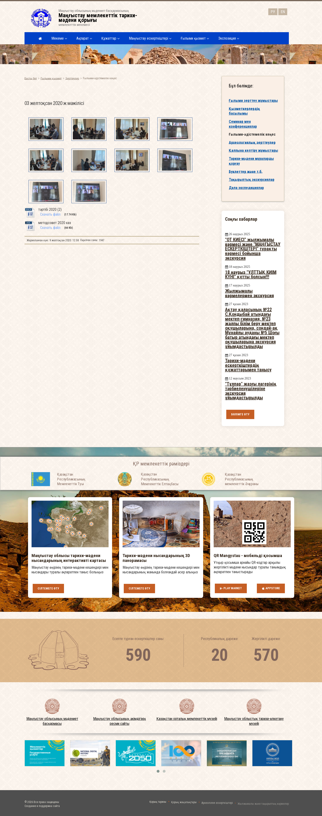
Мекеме (59, 38)
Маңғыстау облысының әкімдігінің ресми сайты (119, 721)
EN (283, 10)
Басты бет (31, 78)
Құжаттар (110, 38)
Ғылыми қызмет (195, 38)
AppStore (271, 588)
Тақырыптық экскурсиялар (251, 184)
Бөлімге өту (240, 414)
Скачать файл (50, 263)
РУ (273, 10)
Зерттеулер (72, 78)
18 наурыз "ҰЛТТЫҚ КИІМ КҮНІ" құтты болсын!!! (250, 274)
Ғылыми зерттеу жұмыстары (253, 105)
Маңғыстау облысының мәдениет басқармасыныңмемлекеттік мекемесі (101, 18)
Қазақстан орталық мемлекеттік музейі (186, 718)
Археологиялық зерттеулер (252, 147)
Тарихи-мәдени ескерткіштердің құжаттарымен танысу (248, 365)
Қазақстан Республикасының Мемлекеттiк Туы (71, 492)
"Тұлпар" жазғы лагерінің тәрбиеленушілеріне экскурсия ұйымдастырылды (250, 390)
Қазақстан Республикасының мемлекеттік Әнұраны (241, 492)
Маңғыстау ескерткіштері (150, 38)
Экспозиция (228, 38)
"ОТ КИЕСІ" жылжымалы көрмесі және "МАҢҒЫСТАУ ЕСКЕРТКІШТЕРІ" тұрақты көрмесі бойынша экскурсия (252, 249)
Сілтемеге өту (48, 588)
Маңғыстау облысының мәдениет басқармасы (52, 721)
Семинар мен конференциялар (243, 128)
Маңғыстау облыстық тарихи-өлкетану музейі (254, 721)
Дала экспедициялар (246, 192)
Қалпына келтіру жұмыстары (253, 154)
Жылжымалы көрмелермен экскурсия (249, 293)
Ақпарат (84, 38)
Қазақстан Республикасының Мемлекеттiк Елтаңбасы (160, 492)
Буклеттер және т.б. (245, 176)
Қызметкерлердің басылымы (244, 115)
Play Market (231, 588)
